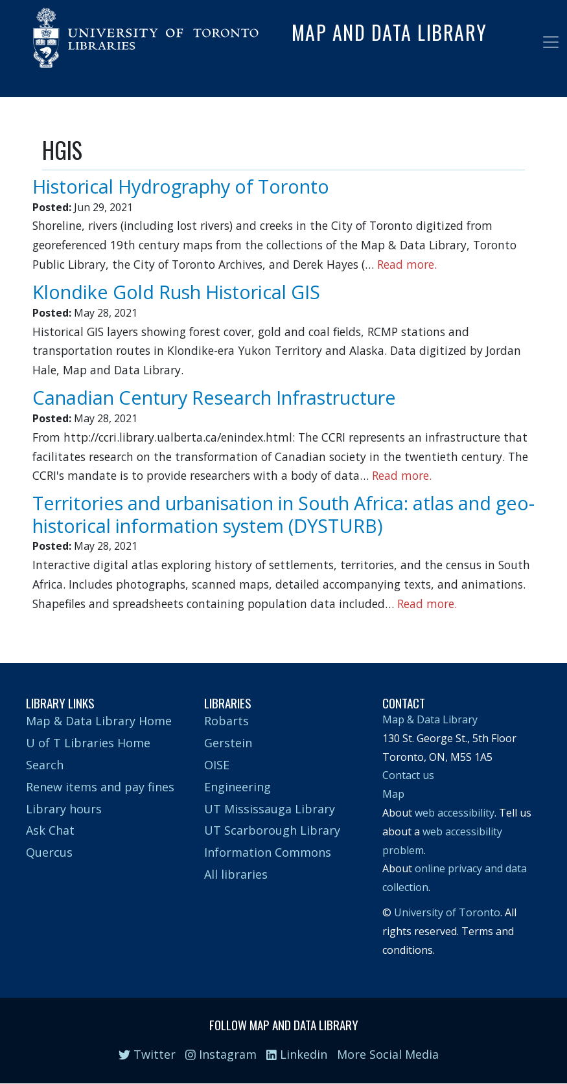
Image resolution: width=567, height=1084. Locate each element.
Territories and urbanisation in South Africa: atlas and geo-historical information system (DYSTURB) (283, 514)
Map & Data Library (430, 719)
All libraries (236, 874)
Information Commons (267, 852)
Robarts (226, 720)
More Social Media (388, 1054)
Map (393, 794)
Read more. (407, 264)
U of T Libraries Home (88, 743)
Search (45, 765)
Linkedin (296, 1054)
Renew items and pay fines (100, 787)
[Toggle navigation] (551, 42)
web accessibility (454, 813)
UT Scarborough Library (272, 830)
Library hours (64, 809)
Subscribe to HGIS (47, 625)
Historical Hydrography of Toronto (180, 186)
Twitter (147, 1054)
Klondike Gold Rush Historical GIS (176, 291)
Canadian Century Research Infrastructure (214, 397)
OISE (216, 765)
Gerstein (228, 743)
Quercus (49, 852)
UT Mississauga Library (269, 809)
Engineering (237, 787)
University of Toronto (447, 912)
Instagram (221, 1054)
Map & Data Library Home (99, 720)
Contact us (408, 775)
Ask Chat (50, 830)
